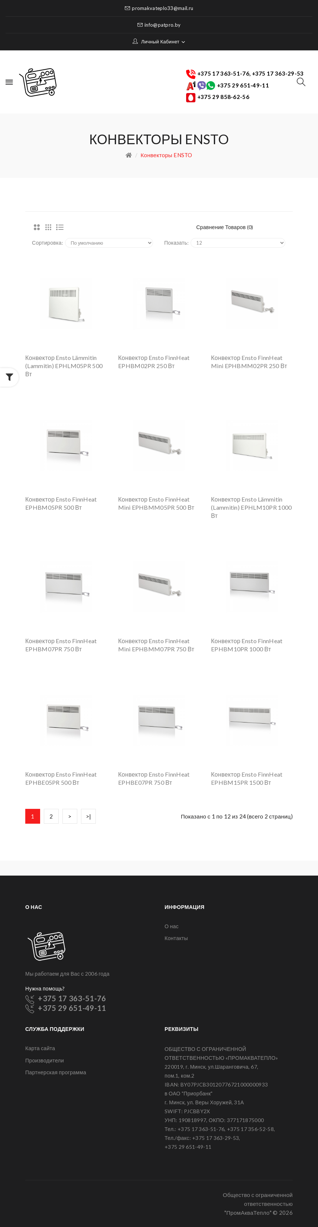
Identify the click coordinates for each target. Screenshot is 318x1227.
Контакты (176, 938)
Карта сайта (40, 1048)
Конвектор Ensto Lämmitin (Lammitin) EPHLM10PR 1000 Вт (251, 507)
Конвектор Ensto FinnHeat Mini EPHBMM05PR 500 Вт (156, 503)
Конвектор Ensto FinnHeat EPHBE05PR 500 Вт (61, 778)
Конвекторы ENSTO (166, 155)
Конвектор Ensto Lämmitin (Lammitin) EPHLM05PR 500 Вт (64, 365)
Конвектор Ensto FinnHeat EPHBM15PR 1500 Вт (247, 778)
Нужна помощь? (45, 988)
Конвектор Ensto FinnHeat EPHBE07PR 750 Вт (154, 778)
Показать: (176, 242)
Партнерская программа (55, 1072)
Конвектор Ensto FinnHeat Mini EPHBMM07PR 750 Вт (156, 644)
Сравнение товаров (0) (224, 227)
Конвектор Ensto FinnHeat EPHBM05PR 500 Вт (61, 503)
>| (88, 816)
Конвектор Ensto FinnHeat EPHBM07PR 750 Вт (61, 644)
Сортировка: (47, 242)
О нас (172, 926)
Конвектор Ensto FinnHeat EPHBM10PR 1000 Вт (247, 644)
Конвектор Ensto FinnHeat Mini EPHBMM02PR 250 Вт (249, 361)
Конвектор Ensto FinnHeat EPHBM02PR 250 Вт (154, 361)
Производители (44, 1060)
